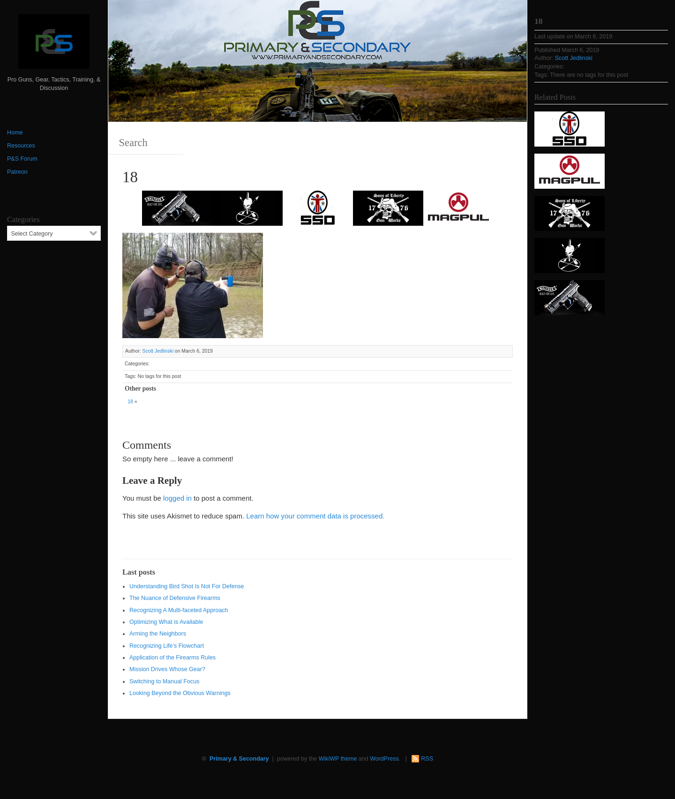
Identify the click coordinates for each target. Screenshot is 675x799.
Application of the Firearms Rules (172, 657)
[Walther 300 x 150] (177, 207)
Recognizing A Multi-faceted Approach (178, 610)
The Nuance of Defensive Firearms (174, 598)
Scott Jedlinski (157, 351)
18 (130, 401)
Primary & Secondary (239, 758)
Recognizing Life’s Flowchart (166, 646)
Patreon (17, 172)
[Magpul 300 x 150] (458, 207)
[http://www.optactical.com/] (247, 207)
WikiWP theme (338, 758)
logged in (177, 498)
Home (14, 132)
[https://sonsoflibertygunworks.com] (388, 207)
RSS (427, 758)
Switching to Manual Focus (164, 681)
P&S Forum (22, 158)
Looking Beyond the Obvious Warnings (180, 693)
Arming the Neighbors (157, 633)
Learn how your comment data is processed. (315, 516)
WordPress (384, 758)
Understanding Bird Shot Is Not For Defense (186, 586)
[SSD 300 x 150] (318, 207)
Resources (21, 145)
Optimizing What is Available (166, 622)
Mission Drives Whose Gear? (167, 669)
